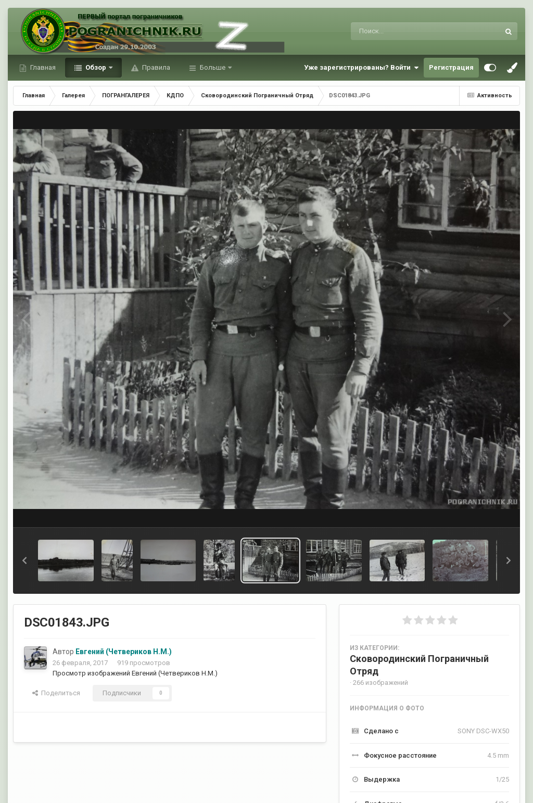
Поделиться (56, 693)
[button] (24, 560)
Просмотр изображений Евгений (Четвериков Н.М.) (135, 673)
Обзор (96, 67)
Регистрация (451, 67)
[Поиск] (406, 31)
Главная (42, 67)
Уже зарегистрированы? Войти (361, 68)
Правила (155, 67)
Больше (212, 67)
